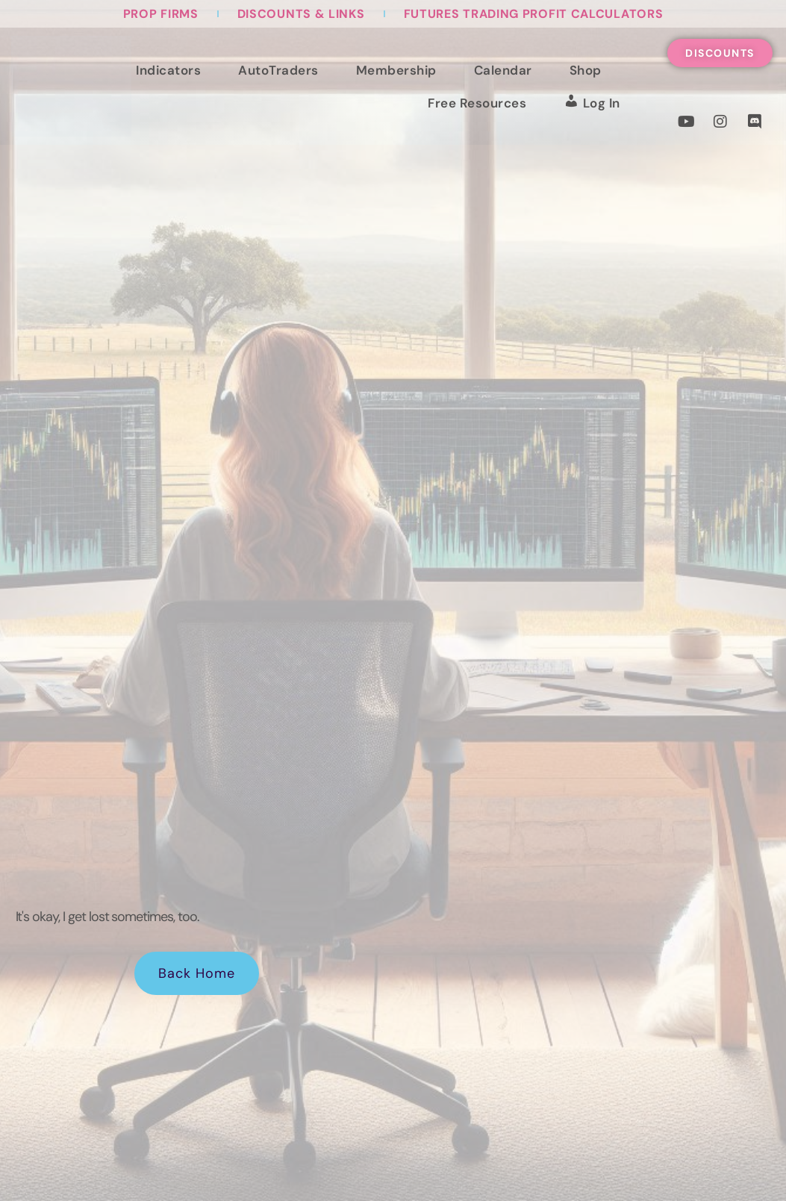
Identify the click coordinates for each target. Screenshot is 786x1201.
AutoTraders (278, 70)
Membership (396, 70)
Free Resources (477, 103)
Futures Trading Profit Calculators (534, 14)
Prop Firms (161, 14)
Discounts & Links (301, 14)
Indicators (168, 70)
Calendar (503, 70)
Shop (586, 70)
